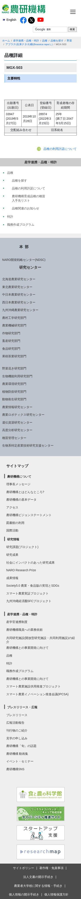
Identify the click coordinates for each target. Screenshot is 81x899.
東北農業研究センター (17, 287)
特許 (9, 663)
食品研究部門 (11, 348)
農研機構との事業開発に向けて (27, 647)
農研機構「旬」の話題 (21, 746)
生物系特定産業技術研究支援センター (28, 445)
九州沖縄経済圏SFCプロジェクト (29, 601)
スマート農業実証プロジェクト (27, 593)
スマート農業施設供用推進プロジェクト (33, 686)
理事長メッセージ (18, 484)
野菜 (69, 40)
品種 (44, 40)
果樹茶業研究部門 (14, 356)
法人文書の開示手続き (38, 877)
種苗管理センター (14, 438)
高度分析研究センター (17, 430)
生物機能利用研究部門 (17, 376)
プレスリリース (16, 715)
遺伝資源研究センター (17, 422)
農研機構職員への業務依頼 (24, 629)
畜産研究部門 (11, 341)
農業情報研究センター (17, 407)
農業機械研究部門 (14, 325)
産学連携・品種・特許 (26, 40)
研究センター (30, 267)
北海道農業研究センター (18, 279)
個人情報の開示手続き (24, 894)
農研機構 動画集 (17, 753)
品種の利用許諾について (60, 149)
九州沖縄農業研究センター (20, 310)
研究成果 (12, 554)
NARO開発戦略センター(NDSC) (23, 260)
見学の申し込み (16, 738)
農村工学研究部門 (14, 318)
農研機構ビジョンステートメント (29, 515)
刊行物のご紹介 (16, 730)
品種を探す (57, 40)
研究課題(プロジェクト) (22, 547)
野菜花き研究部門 (14, 368)
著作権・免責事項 (51, 868)
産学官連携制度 (16, 622)
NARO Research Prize (21, 570)
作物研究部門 (11, 333)
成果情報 (12, 578)
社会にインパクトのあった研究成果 (30, 562)
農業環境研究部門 (14, 384)
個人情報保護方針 (56, 894)
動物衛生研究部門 (14, 399)
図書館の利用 (15, 523)
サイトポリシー (23, 868)
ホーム (6, 40)
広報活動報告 (15, 722)
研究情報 (13, 539)
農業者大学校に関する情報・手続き (38, 885)
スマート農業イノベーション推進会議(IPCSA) (37, 694)
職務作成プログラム (19, 671)
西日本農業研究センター (18, 302)
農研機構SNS (15, 769)
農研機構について (19, 476)
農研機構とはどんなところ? (25, 492)
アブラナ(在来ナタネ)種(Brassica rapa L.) (29, 44)
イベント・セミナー (19, 761)
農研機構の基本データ (21, 499)
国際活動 (12, 530)
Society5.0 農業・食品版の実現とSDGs (32, 585)
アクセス (12, 507)
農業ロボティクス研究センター (23, 414)
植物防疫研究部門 (14, 391)
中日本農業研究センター (18, 294)
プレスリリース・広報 (22, 707)
